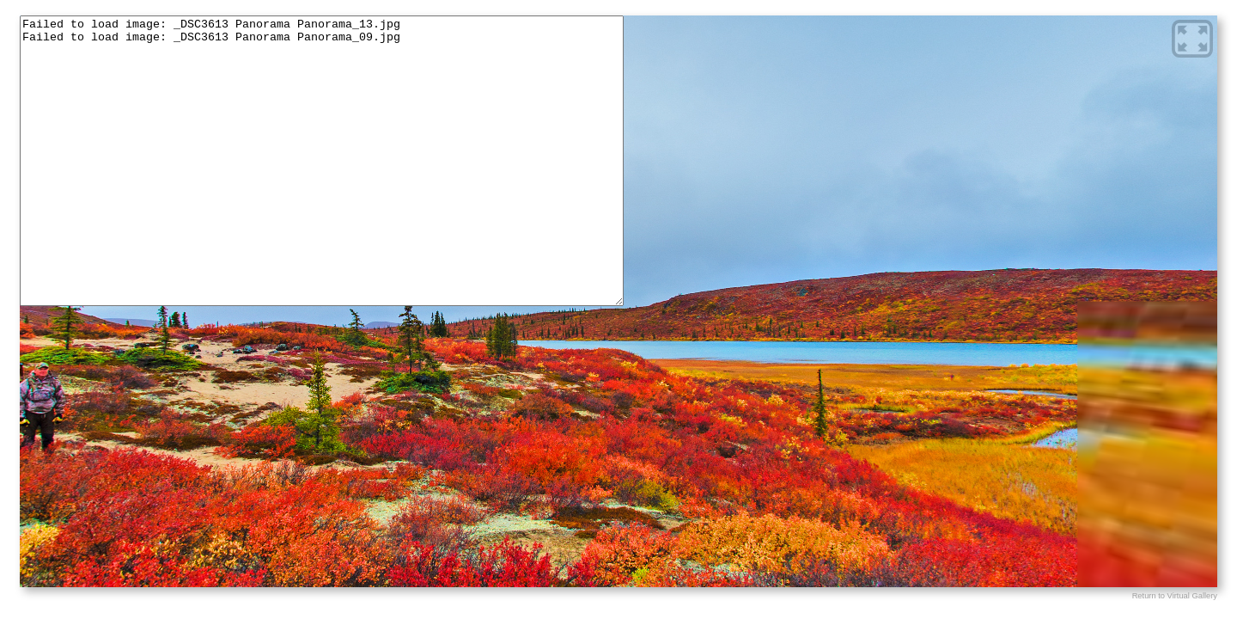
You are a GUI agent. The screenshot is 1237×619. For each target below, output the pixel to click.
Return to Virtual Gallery (1174, 595)
